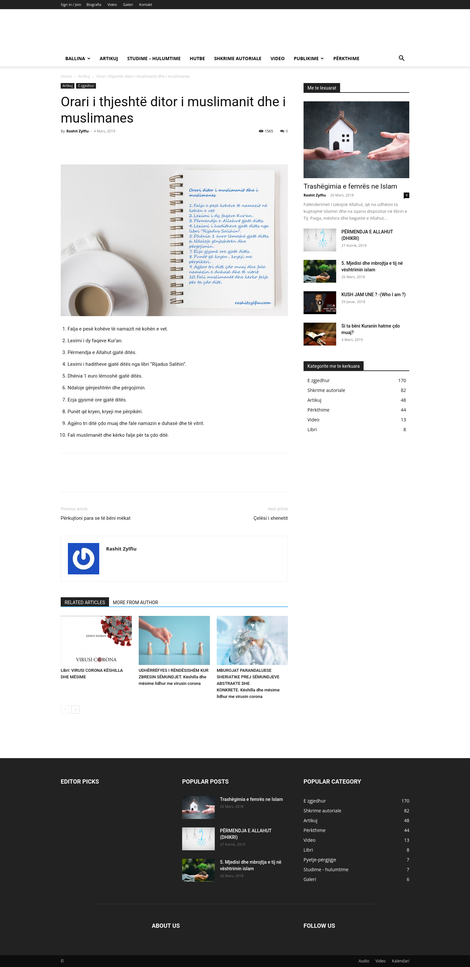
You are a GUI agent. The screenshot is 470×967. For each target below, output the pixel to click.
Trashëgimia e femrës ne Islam (350, 186)
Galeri (128, 4)
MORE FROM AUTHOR (135, 602)
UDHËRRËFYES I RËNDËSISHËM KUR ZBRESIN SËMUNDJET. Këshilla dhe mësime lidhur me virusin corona (174, 677)
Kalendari (400, 961)
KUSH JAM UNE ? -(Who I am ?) (373, 294)
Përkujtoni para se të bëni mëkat (96, 518)
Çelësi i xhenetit (271, 518)
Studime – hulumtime (153, 58)
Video (112, 4)
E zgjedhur (86, 85)
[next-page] (75, 709)
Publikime (309, 58)
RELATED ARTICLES (85, 602)
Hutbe (197, 58)
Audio (364, 961)
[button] (401, 59)
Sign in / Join (71, 4)
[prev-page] (65, 709)
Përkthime (346, 58)
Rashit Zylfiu (77, 130)
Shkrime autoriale (237, 58)
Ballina (77, 58)
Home (66, 76)
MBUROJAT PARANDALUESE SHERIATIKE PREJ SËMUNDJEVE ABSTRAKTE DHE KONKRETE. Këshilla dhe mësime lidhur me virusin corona (248, 683)
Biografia (94, 4)
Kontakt (145, 4)
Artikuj (109, 58)
